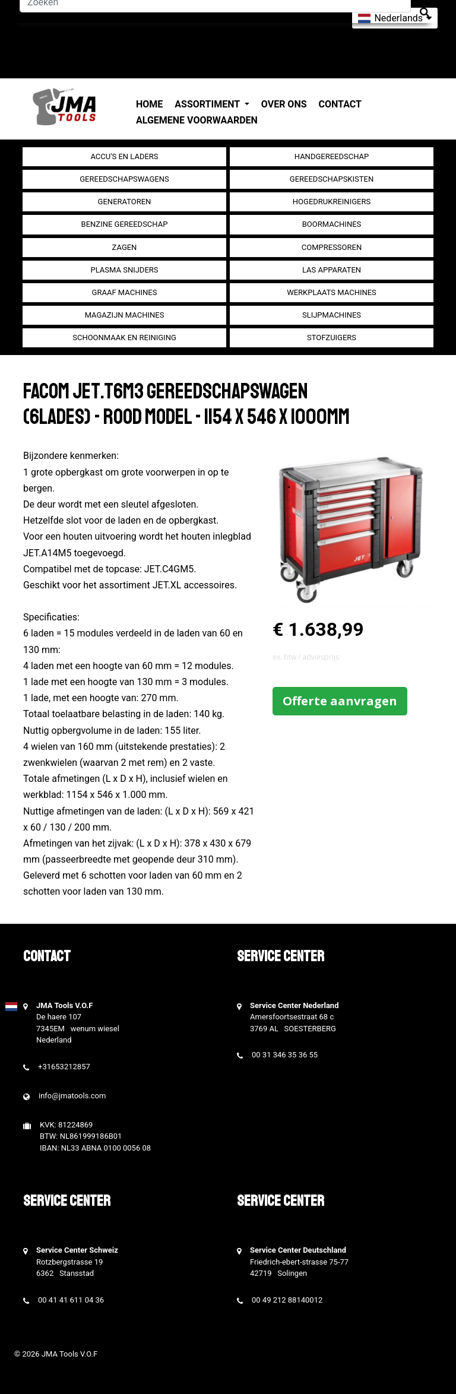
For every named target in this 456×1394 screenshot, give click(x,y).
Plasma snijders (124, 269)
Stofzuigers (331, 337)
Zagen (124, 247)
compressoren (332, 247)
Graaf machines (124, 292)
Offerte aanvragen (340, 701)
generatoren (124, 201)
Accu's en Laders (124, 156)
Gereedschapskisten (331, 179)
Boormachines (332, 224)
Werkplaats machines (331, 292)
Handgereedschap (331, 156)
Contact (340, 104)
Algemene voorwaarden (197, 120)
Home (149, 104)
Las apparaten (331, 269)
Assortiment (208, 104)
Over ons (284, 104)
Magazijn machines (124, 315)
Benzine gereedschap (124, 224)
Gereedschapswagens (124, 179)
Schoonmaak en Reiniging (124, 337)
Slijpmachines (331, 315)
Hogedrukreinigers (331, 201)
